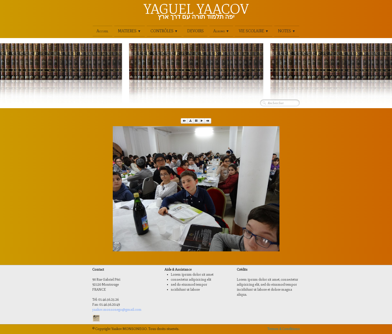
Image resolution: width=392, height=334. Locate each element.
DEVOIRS (195, 31)
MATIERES (129, 31)
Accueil (102, 31)
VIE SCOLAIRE (253, 31)
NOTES (286, 31)
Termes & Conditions (283, 329)
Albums (221, 31)
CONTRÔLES (164, 31)
